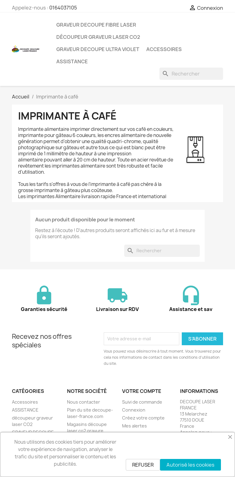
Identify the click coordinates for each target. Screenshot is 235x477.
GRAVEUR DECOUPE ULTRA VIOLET (97, 49)
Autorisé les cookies (190, 464)
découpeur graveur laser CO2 (98, 37)
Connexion (133, 410)
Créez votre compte (143, 418)
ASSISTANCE (72, 61)
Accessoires (164, 49)
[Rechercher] (191, 74)
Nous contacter (83, 402)
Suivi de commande (142, 402)
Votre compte (141, 391)
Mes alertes (134, 426)
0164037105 (63, 7)
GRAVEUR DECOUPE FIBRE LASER (96, 24)
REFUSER (143, 464)
